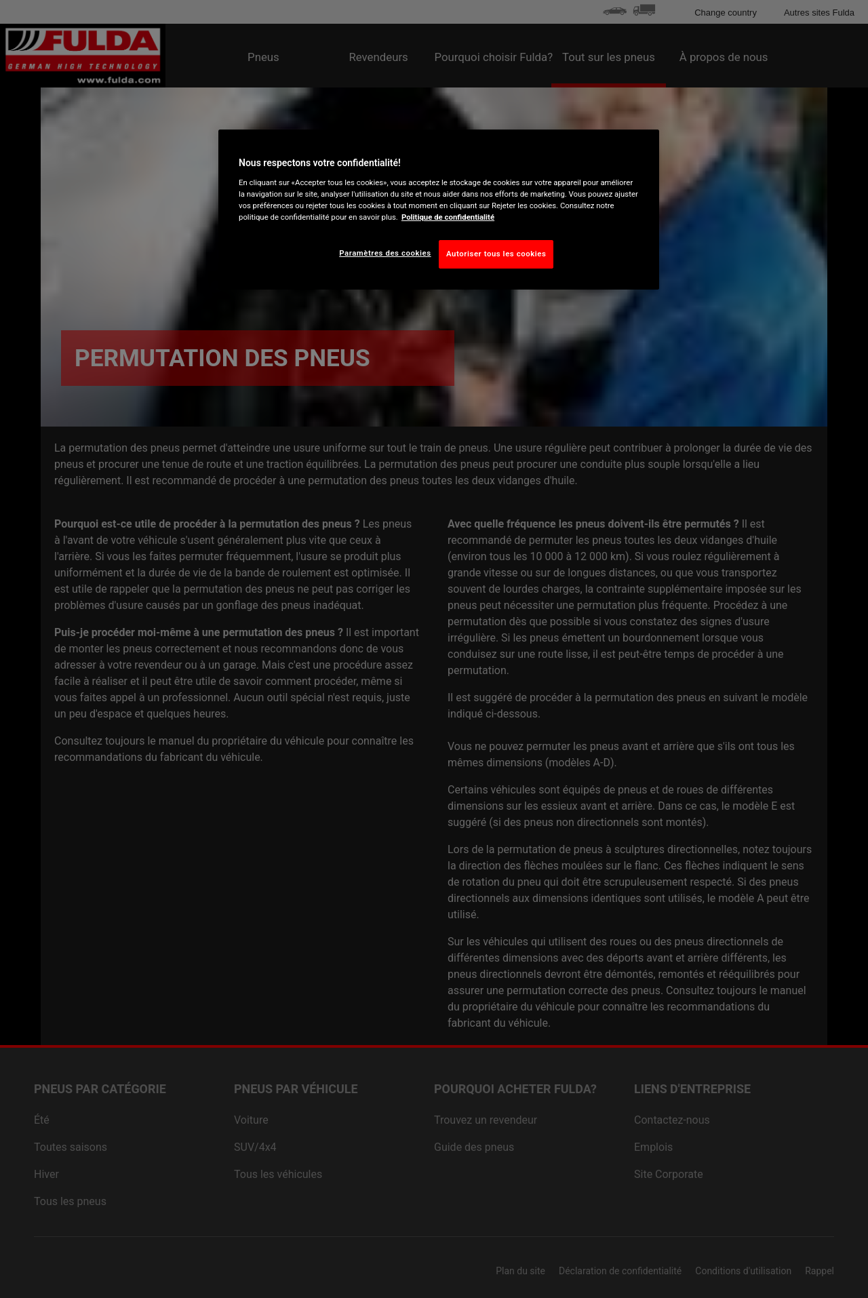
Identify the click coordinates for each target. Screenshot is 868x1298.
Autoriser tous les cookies (496, 253)
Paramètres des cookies (385, 253)
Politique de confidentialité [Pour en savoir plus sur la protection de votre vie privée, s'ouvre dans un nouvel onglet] (447, 217)
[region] (438, 210)
